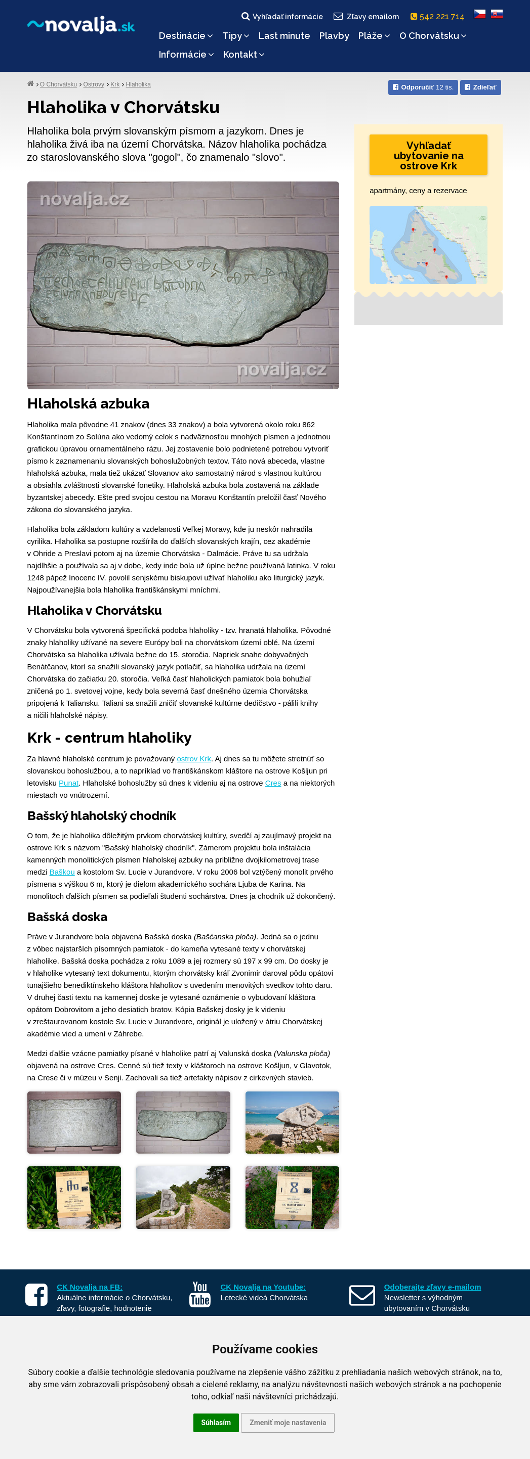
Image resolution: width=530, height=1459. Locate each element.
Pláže (374, 35)
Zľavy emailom (365, 16)
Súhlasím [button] (216, 1423)
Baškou (62, 872)
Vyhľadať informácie (281, 16)
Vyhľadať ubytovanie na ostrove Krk (429, 156)
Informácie (186, 54)
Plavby (334, 35)
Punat (68, 783)
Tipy (236, 35)
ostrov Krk (194, 758)
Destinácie (186, 35)
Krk (114, 84)
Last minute (284, 35)
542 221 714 (440, 16)
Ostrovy (94, 84)
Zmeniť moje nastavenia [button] (288, 1423)
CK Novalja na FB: (90, 1287)
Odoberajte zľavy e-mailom (432, 1287)
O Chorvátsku (433, 35)
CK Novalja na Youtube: (263, 1287)
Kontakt (244, 54)
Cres (273, 783)
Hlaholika (138, 84)
